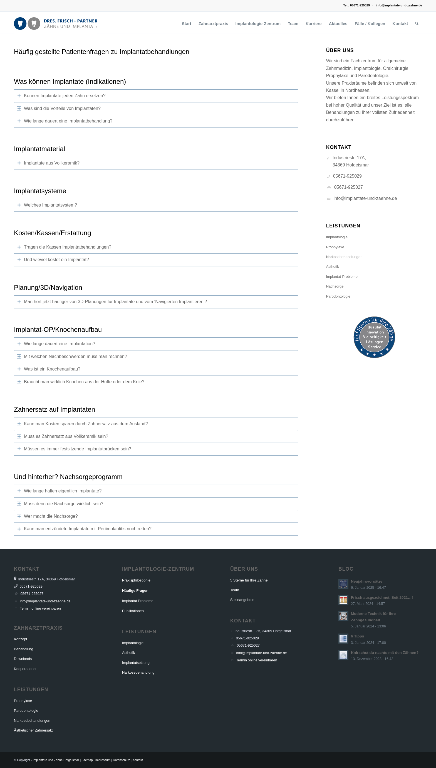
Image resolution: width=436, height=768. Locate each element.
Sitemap (87, 760)
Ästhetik (332, 266)
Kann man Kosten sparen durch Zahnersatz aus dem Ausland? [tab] (82, 423)
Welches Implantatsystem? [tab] (47, 205)
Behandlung (23, 649)
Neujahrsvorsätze (366, 581)
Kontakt (137, 760)
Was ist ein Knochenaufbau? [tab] (48, 369)
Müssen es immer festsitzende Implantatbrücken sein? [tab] (74, 448)
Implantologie (337, 237)
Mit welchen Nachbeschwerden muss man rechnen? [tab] (72, 356)
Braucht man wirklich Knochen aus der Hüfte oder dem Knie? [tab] (80, 381)
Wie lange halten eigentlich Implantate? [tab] (59, 491)
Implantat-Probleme (342, 276)
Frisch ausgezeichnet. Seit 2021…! (382, 597)
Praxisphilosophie (136, 580)
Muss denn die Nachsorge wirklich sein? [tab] (60, 503)
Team (234, 590)
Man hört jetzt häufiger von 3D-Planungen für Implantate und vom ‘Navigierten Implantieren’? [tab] (112, 301)
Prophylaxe (335, 247)
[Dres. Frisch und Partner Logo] (55, 23)
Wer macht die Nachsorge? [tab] (47, 516)
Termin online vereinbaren (40, 608)
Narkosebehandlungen (344, 257)
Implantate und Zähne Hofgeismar (56, 760)
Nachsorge (335, 286)
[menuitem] (186, 23)
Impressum (102, 760)
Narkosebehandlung (138, 672)
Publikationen (133, 611)
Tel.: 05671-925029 (356, 5)
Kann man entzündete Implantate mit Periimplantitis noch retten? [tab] (84, 528)
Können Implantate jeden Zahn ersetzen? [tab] (61, 95)
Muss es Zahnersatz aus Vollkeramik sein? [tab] (62, 436)
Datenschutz (121, 760)
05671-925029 (347, 176)
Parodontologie (338, 296)
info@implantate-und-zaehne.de (399, 5)
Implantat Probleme (137, 601)
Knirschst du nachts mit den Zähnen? (384, 653)
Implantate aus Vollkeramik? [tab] (48, 163)
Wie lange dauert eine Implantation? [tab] (56, 343)
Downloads (23, 659)
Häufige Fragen (135, 590)
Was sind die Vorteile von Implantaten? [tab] (59, 108)
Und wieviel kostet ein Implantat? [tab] (53, 259)
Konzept (20, 639)
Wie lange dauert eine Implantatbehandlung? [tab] (64, 121)
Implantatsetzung (136, 663)
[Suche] (417, 23)
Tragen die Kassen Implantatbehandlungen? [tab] (64, 247)
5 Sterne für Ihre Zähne (248, 580)
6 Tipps (357, 636)
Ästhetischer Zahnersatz (33, 730)
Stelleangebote (242, 600)
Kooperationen (26, 669)
